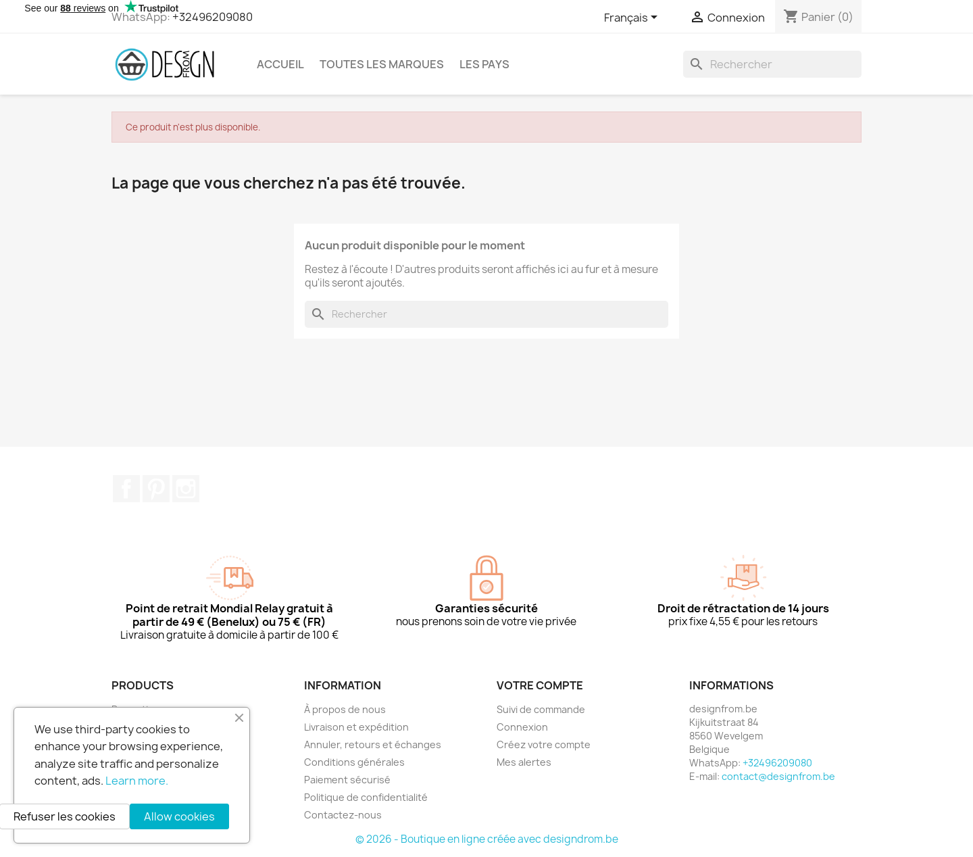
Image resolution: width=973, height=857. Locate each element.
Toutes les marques (382, 64)
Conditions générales (354, 762)
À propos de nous (345, 709)
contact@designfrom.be (778, 776)
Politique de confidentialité (366, 797)
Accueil (280, 64)
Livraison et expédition (356, 726)
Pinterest (156, 488)
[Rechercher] (772, 64)
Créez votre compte (544, 744)
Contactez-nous (343, 814)
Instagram (185, 488)
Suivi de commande (541, 709)
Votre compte (540, 685)
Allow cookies (179, 816)
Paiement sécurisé (347, 779)
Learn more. (136, 780)
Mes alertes (524, 762)
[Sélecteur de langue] (633, 18)
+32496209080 (212, 16)
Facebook (126, 488)
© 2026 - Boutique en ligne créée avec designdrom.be (486, 839)
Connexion (522, 726)
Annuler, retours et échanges (372, 744)
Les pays (484, 64)
